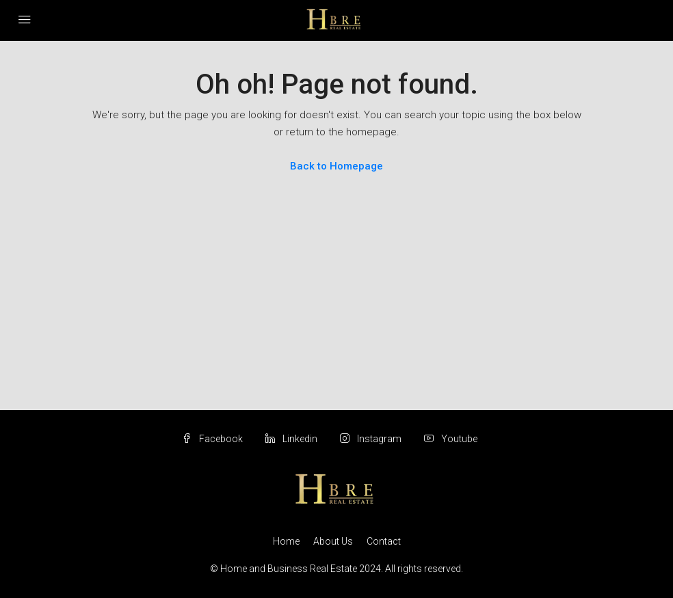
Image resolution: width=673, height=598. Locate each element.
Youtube (450, 438)
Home (286, 541)
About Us (333, 541)
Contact (384, 541)
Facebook (213, 438)
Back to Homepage (336, 166)
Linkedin (292, 438)
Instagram (372, 438)
